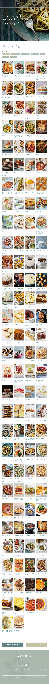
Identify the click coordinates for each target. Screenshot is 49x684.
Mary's (13, 644)
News (45, 669)
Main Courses (25, 53)
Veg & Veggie (35, 53)
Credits (18, 680)
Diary (24, 672)
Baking (5, 57)
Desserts (13, 57)
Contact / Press (37, 669)
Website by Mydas (28, 680)
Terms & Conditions (8, 669)
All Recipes (6, 53)
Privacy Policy (20, 669)
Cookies (28, 669)
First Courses (15, 53)
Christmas (20, 57)
